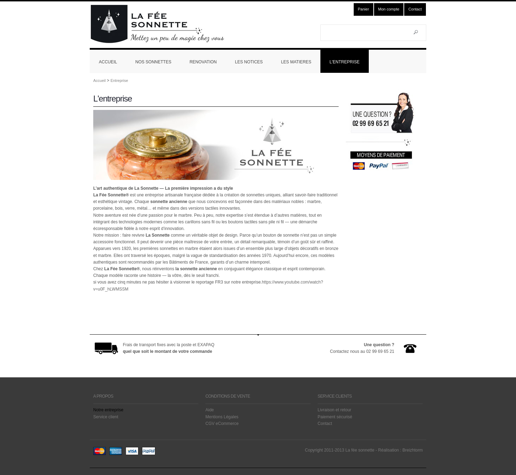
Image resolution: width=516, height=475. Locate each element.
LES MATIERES (296, 62)
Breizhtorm (412, 450)
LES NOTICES (249, 62)
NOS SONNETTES (153, 62)
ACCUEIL (108, 62)
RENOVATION (203, 62)
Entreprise (119, 80)
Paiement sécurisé (335, 416)
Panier (363, 9)
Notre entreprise (108, 409)
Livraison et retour (334, 409)
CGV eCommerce (222, 423)
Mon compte (389, 9)
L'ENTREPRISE (345, 62)
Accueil (99, 80)
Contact (415, 9)
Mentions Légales (221, 416)
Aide (209, 409)
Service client (105, 416)
